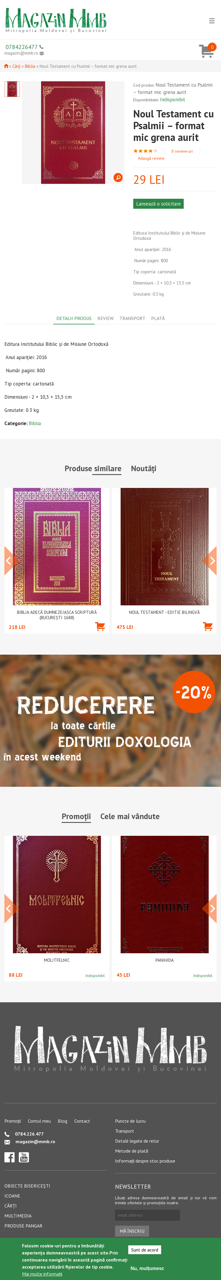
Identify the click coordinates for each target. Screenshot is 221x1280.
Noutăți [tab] (143, 468)
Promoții (12, 1121)
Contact (82, 1121)
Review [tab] (105, 318)
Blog (62, 1121)
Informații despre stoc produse (145, 1161)
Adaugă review (151, 158)
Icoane (12, 1196)
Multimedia (17, 1216)
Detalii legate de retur (137, 1141)
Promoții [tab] (76, 816)
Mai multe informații (42, 1274)
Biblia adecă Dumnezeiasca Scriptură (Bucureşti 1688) (57, 615)
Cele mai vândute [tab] (130, 816)
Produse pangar (23, 1226)
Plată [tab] (158, 318)
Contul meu (39, 1121)
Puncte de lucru (130, 1121)
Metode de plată (131, 1151)
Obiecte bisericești (27, 1186)
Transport (124, 1131)
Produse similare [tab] (93, 468)
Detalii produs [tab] (74, 318)
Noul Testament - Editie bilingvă (164, 612)
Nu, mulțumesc (147, 1268)
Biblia (30, 66)
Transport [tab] (132, 318)
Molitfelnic (57, 960)
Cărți (16, 66)
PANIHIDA (165, 960)
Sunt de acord (144, 1250)
